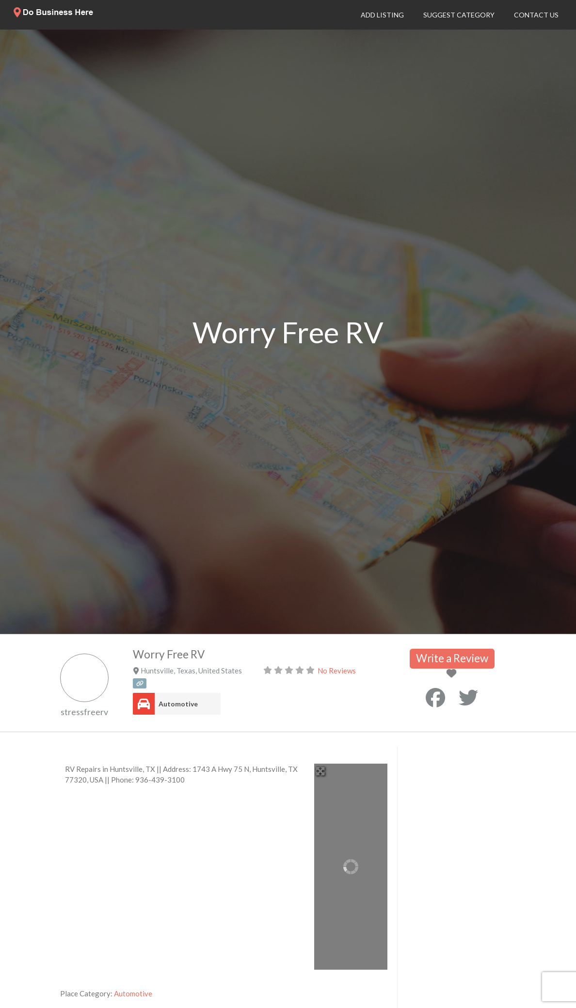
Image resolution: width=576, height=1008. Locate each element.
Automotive (178, 704)
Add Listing (382, 15)
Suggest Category (459, 15)
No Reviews (337, 670)
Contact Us (536, 15)
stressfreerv (84, 711)
